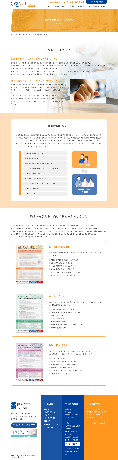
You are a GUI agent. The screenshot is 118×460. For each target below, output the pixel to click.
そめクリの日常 (50, 418)
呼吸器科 (68, 429)
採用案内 (47, 421)
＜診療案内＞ (69, 423)
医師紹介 (68, 409)
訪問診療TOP (23, 34)
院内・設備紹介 (70, 417)
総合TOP (14, 34)
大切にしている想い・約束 (96, 409)
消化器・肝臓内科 (71, 431)
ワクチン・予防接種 (71, 440)
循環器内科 (68, 434)
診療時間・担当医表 (71, 415)
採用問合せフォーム (51, 424)
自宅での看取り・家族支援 (96, 423)
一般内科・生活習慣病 (72, 426)
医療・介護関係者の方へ (95, 417)
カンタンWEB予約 (72, 444)
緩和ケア (90, 420)
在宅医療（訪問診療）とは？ (96, 412)
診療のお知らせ (50, 412)
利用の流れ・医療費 (93, 415)
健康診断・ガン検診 (71, 437)
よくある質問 (48, 427)
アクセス (68, 412)
